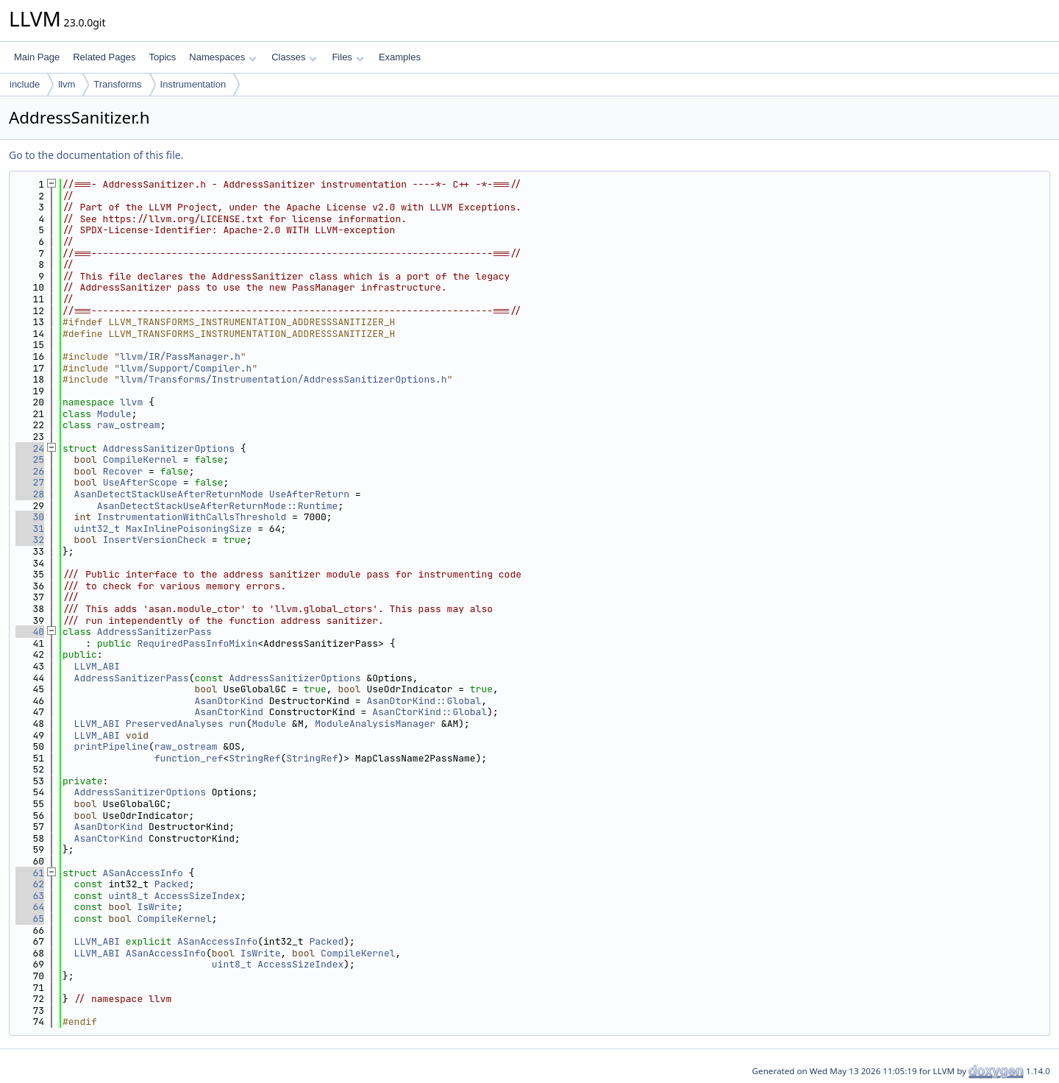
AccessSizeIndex (197, 896)
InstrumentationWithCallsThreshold (191, 517)
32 (29, 539)
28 (29, 494)
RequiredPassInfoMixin (197, 643)
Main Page (37, 57)
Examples (400, 57)
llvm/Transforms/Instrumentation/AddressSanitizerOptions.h (283, 379)
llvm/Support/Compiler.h (186, 368)
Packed (171, 884)
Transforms (117, 84)
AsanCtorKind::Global (429, 712)
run (237, 723)
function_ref (189, 758)
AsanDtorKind (228, 701)
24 (29, 448)
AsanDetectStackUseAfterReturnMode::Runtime (217, 506)
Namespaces (222, 57)
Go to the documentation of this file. (96, 155)
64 (29, 907)
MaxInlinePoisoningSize (189, 528)
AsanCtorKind (228, 712)
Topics (162, 57)
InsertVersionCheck (154, 539)
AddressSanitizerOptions (169, 448)
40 (29, 631)
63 (29, 896)
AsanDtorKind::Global (423, 701)
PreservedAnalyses (175, 723)
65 (29, 918)
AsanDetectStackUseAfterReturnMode (168, 494)
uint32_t (97, 528)
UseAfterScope (140, 482)
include (25, 84)
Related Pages (104, 57)
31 (29, 528)
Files (347, 57)
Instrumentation (193, 84)
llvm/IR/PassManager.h (180, 356)
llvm (66, 84)
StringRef (254, 758)
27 (29, 482)
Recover (123, 471)
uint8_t (128, 896)
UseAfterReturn (309, 494)
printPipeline (111, 746)
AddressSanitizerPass (154, 631)
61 (29, 873)
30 (29, 517)
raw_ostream (128, 425)
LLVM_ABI (97, 666)
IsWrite (157, 907)
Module (114, 414)
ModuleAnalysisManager (375, 723)
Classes (294, 57)
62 (29, 884)
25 (29, 459)
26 (29, 471)
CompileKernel (140, 459)
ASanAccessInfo (143, 873)
